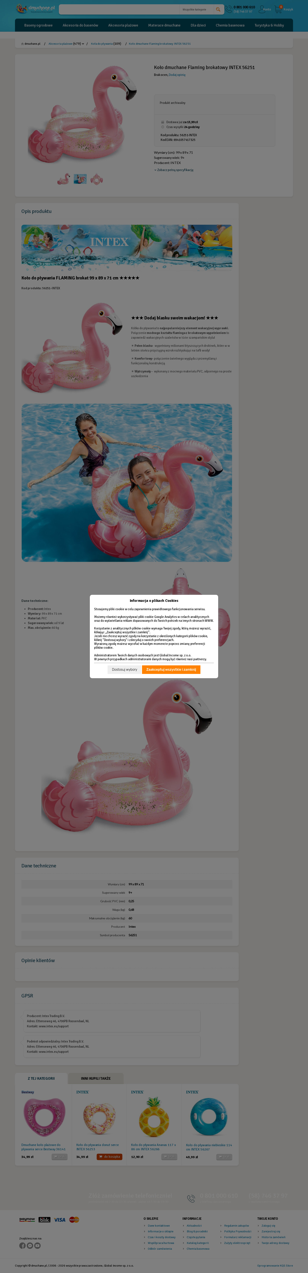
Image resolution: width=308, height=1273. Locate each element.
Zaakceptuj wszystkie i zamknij (171, 670)
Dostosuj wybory (124, 670)
